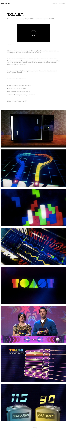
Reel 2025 (55, 3)
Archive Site (62, 3)
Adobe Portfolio (36, 436)
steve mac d (5, 3)
